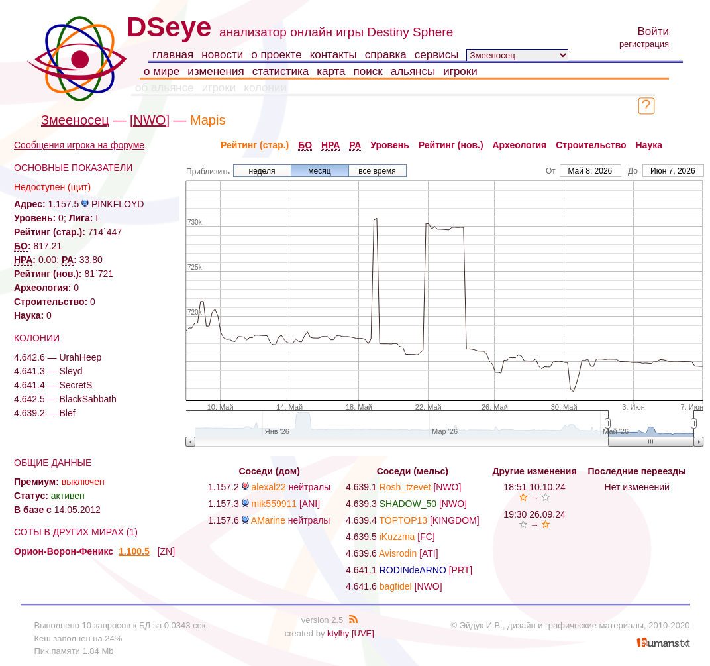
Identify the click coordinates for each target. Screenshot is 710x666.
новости (222, 54)
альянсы (413, 71)
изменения (215, 71)
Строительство (591, 145)
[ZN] (166, 551)
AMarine (268, 520)
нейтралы (310, 487)
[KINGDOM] (455, 520)
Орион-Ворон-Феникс (63, 551)
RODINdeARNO (413, 570)
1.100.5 (134, 551)
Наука (649, 145)
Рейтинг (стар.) (255, 145)
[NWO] (150, 120)
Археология (520, 145)
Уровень (389, 145)
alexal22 (269, 487)
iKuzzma (397, 536)
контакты (333, 54)
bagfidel (396, 586)
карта (331, 71)
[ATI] (428, 553)
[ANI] (309, 503)
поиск (368, 71)
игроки (460, 71)
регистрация (644, 44)
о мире (161, 71)
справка (386, 54)
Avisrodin (398, 553)
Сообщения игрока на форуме (79, 145)
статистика (280, 71)
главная (172, 54)
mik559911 (274, 503)
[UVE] (363, 633)
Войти (653, 31)
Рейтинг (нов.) (451, 145)
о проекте (276, 54)
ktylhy (338, 633)
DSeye (169, 26)
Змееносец (75, 120)
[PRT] (461, 570)
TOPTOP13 (403, 520)
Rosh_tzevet (405, 487)
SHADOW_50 (408, 503)
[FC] (425, 536)
